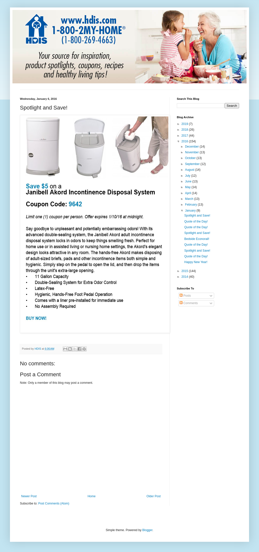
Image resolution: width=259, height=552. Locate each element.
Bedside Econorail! (196, 239)
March (189, 199)
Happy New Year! (195, 262)
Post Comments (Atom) (53, 503)
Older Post (153, 496)
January (190, 210)
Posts (185, 295)
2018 (185, 129)
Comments (189, 303)
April (188, 193)
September (192, 164)
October (190, 158)
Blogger (147, 530)
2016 (185, 141)
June (188, 181)
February (191, 204)
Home (92, 496)
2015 (185, 271)
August (190, 169)
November (192, 152)
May (188, 187)
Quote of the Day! (196, 221)
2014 (185, 276)
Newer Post (29, 496)
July (188, 175)
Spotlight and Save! (197, 215)
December (192, 146)
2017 (185, 135)
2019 (185, 124)
